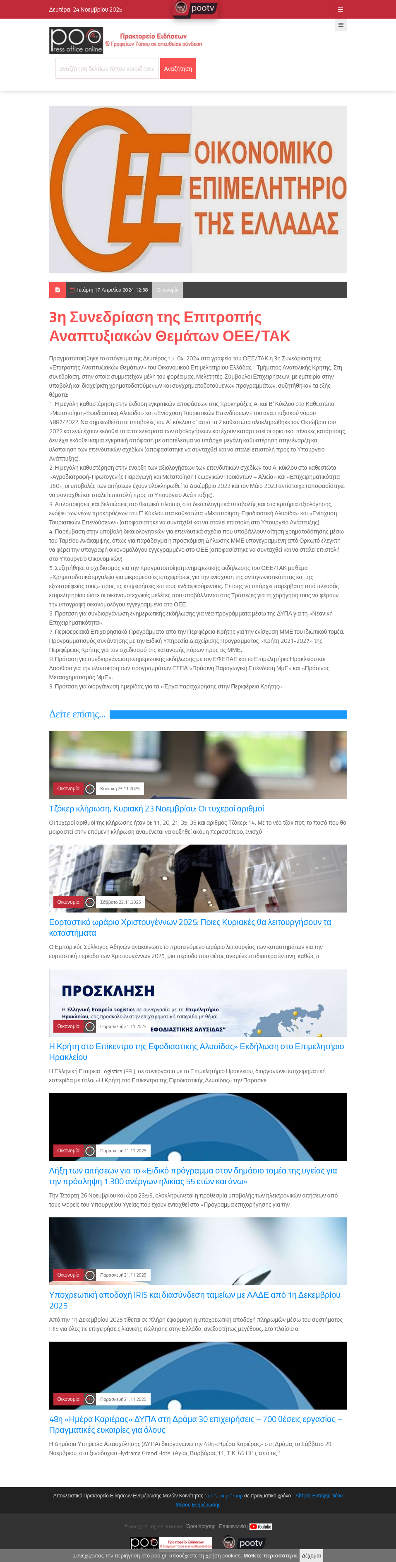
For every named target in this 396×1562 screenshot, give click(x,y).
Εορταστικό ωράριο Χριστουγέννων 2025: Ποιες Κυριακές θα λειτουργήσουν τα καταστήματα (190, 927)
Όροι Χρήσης (200, 1526)
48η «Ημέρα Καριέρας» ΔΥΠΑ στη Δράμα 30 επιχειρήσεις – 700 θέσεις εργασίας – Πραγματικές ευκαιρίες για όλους (196, 1424)
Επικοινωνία (232, 1526)
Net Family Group (223, 1495)
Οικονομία (167, 290)
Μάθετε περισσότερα (270, 1556)
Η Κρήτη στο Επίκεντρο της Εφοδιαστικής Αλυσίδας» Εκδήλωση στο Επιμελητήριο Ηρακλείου (196, 1051)
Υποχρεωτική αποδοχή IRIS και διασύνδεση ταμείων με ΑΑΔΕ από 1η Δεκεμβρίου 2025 (195, 1300)
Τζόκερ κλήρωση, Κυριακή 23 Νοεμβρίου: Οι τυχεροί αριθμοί (156, 808)
